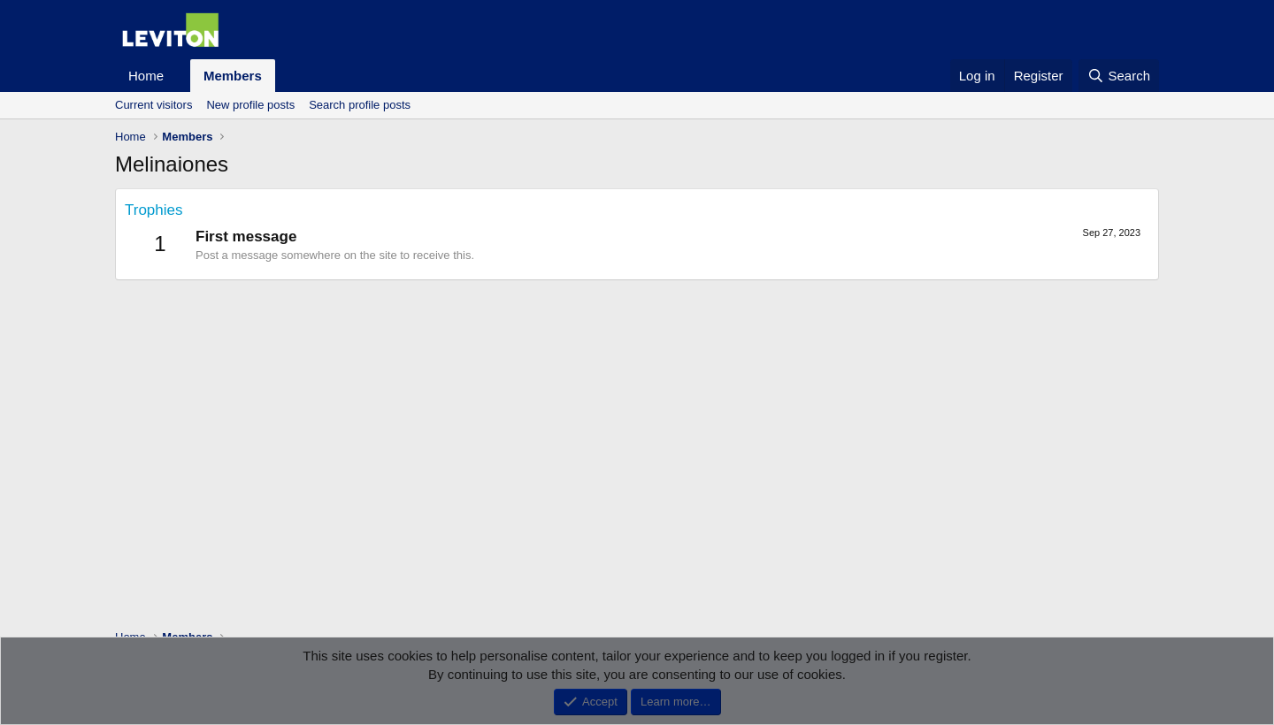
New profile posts (250, 104)
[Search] (1118, 75)
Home (146, 75)
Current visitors (153, 104)
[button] (177, 75)
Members (232, 75)
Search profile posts (360, 104)
